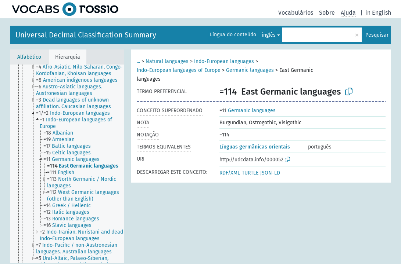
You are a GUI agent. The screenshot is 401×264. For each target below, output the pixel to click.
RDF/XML (229, 173)
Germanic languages (250, 70)
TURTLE (250, 173)
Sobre (327, 12)
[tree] (67, 164)
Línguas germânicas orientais (254, 147)
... (138, 61)
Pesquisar (377, 35)
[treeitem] (83, 70)
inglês (269, 35)
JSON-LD (270, 173)
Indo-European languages (224, 61)
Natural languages (167, 61)
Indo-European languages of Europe (179, 70)
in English (378, 12)
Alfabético (29, 57)
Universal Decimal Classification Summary (85, 34)
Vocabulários (295, 12)
